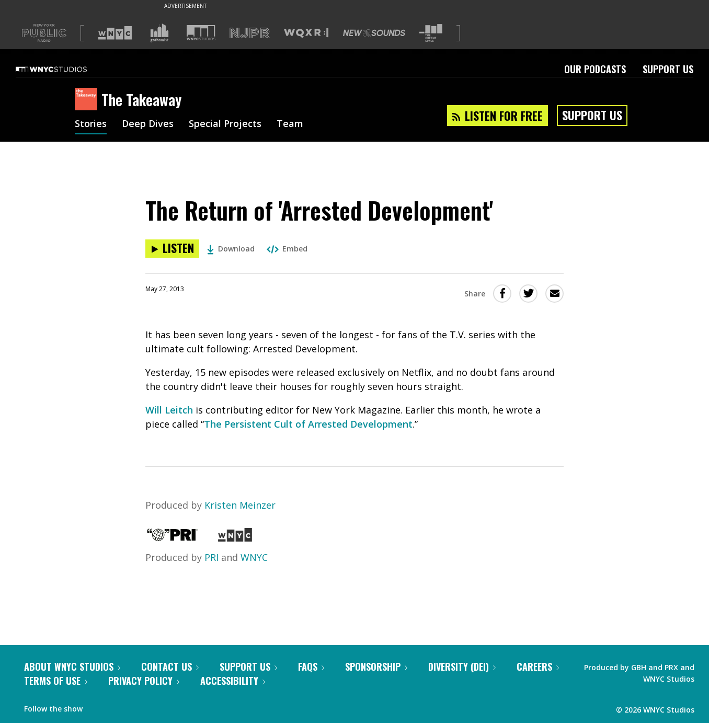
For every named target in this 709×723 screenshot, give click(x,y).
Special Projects (225, 124)
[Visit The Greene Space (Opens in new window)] (430, 33)
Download (231, 249)
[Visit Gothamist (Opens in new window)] (159, 33)
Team (290, 124)
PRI (211, 557)
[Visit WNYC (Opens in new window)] (115, 33)
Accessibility (232, 680)
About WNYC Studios (72, 666)
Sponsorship (376, 666)
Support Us (668, 69)
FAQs (311, 666)
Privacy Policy (143, 680)
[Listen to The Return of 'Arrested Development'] (172, 248)
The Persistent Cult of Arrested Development (308, 424)
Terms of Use (55, 680)
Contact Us (170, 666)
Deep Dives (148, 124)
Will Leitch (169, 410)
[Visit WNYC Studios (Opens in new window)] (201, 32)
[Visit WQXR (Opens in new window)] (306, 33)
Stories (91, 124)
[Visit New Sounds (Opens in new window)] (374, 33)
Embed (287, 249)
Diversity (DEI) (462, 666)
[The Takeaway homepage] (88, 100)
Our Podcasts (595, 69)
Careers (538, 666)
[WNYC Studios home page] (64, 69)
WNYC (254, 557)
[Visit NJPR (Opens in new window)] (250, 33)
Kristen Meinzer (240, 505)
